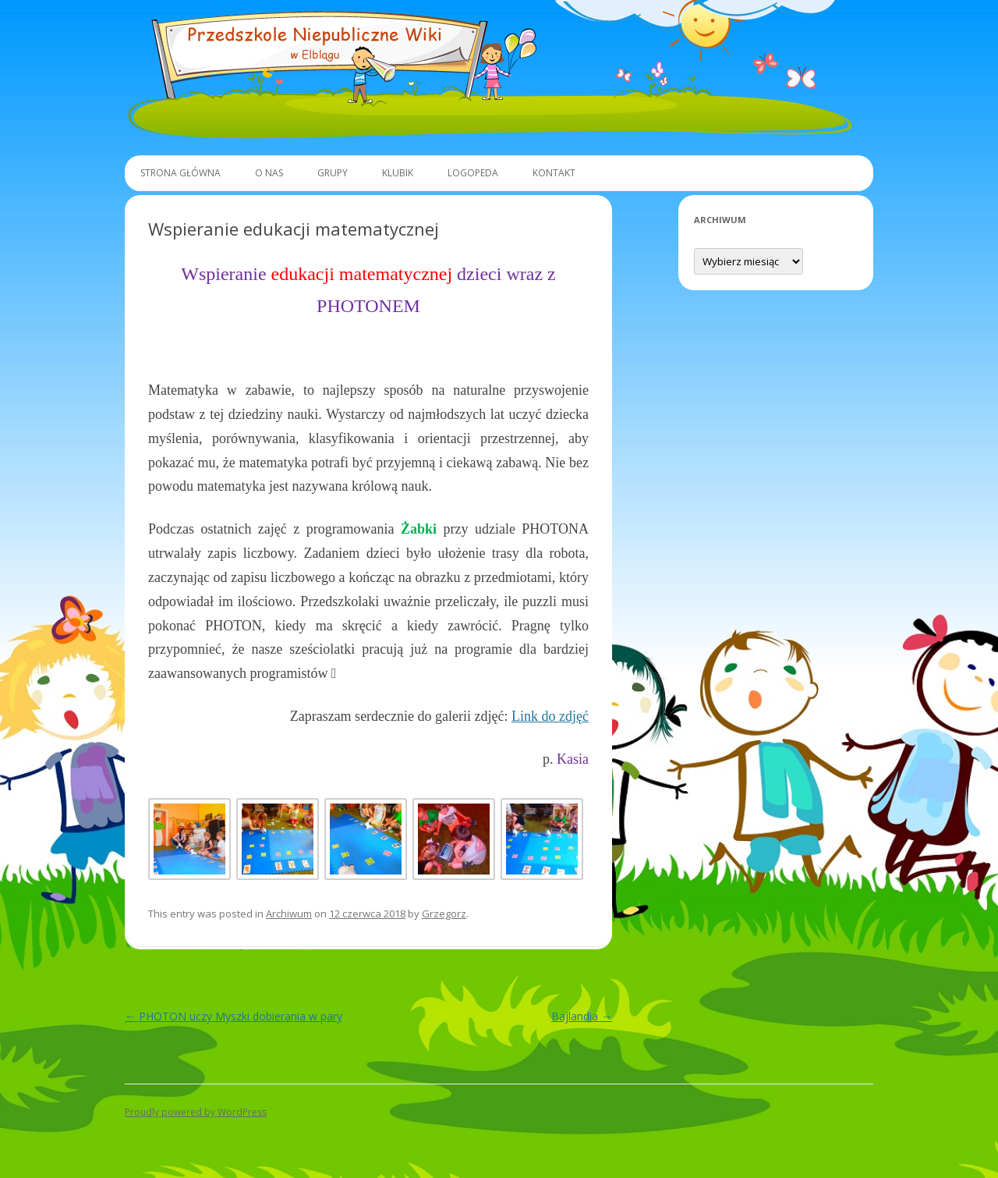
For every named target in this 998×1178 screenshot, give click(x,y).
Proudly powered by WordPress (196, 1112)
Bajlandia (581, 1016)
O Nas (269, 172)
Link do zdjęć (550, 716)
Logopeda (473, 172)
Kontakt (554, 172)
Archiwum (289, 914)
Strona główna (180, 172)
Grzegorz (444, 914)
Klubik (397, 172)
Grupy (332, 172)
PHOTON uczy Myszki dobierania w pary (233, 1016)
